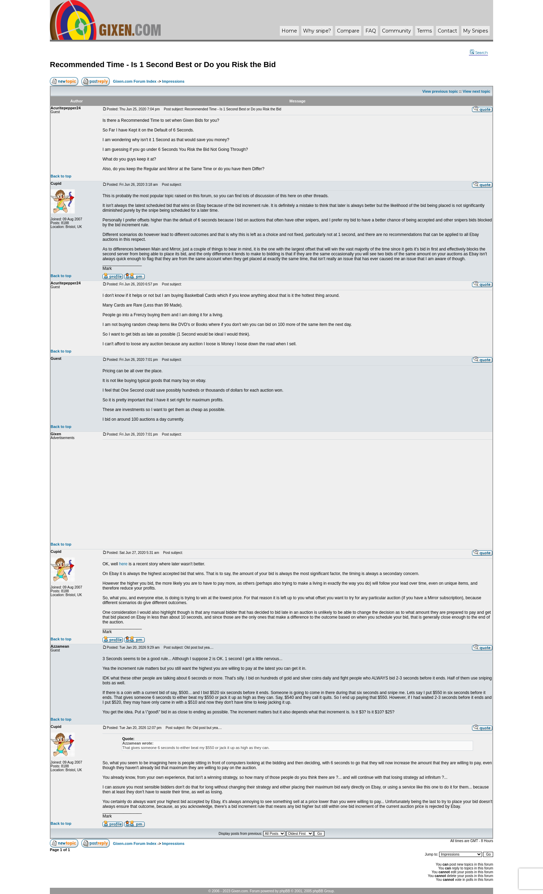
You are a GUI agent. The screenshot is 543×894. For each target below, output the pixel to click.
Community (396, 31)
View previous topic (440, 91)
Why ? (317, 31)
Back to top (61, 176)
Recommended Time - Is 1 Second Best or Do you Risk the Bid (163, 64)
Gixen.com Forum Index (134, 81)
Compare (348, 31)
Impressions (173, 81)
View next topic (476, 91)
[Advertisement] (297, 491)
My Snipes (475, 31)
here (123, 564)
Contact (447, 31)
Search (479, 52)
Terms (424, 31)
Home (289, 31)
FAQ (370, 31)
